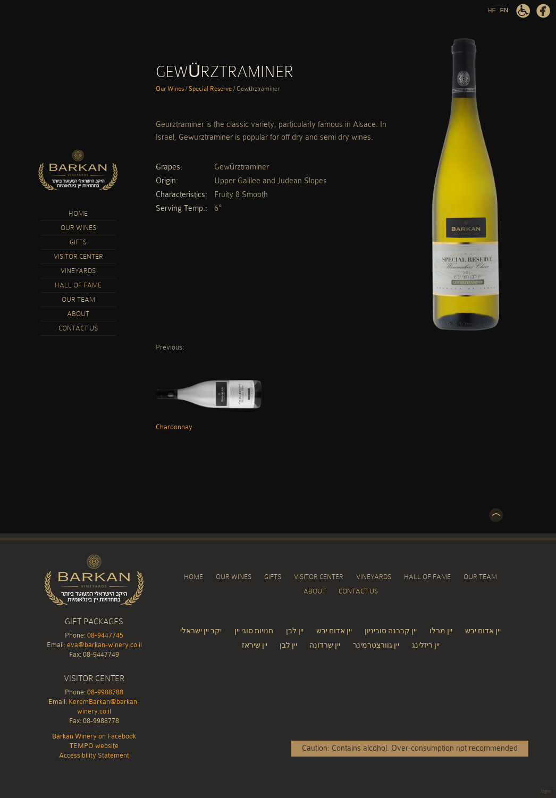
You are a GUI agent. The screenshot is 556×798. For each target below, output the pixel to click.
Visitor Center (78, 256)
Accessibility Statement (523, 11)
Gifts (78, 242)
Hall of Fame (78, 285)
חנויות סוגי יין (253, 631)
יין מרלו (440, 631)
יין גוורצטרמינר (376, 645)
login (546, 791)
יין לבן (295, 631)
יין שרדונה (324, 645)
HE (491, 10)
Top (495, 515)
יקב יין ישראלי (201, 631)
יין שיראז (255, 645)
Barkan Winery (78, 171)
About (78, 314)
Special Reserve (210, 88)
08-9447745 (105, 635)
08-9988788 (105, 692)
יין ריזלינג (426, 645)
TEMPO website (94, 746)
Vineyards (78, 271)
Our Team (78, 299)
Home (78, 213)
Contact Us (78, 328)
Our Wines (78, 228)
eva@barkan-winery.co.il (104, 645)
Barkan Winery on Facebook (543, 11)
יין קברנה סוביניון (391, 631)
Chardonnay (209, 394)
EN (504, 10)
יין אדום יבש (334, 631)
